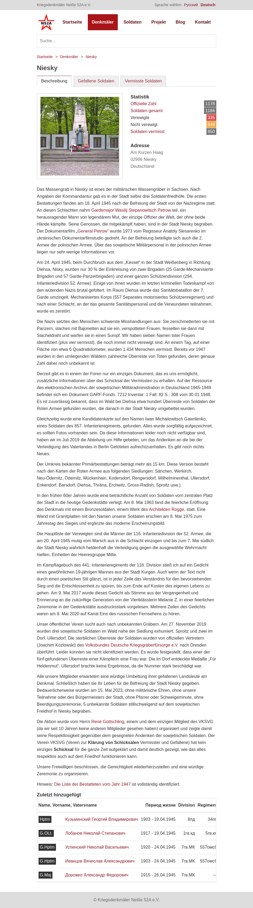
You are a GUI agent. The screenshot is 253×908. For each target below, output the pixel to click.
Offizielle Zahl (144, 103)
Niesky (91, 57)
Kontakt (203, 22)
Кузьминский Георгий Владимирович (101, 819)
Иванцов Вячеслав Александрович (100, 861)
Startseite (72, 22)
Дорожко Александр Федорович (97, 875)
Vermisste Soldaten (143, 81)
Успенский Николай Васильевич (97, 847)
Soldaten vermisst (148, 131)
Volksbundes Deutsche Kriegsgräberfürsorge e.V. (132, 645)
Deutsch (208, 5)
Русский (191, 5)
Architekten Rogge (166, 509)
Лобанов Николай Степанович (95, 833)
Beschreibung (54, 81)
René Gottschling (107, 721)
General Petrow (92, 231)
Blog (180, 22)
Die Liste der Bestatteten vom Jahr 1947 (92, 784)
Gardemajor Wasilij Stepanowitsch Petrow (131, 210)
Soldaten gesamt (147, 110)
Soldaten (132, 22)
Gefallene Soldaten (96, 81)
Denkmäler (103, 22)
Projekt (158, 22)
